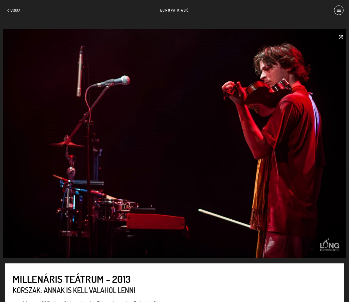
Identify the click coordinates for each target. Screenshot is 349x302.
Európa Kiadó (174, 10)
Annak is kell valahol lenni (89, 290)
